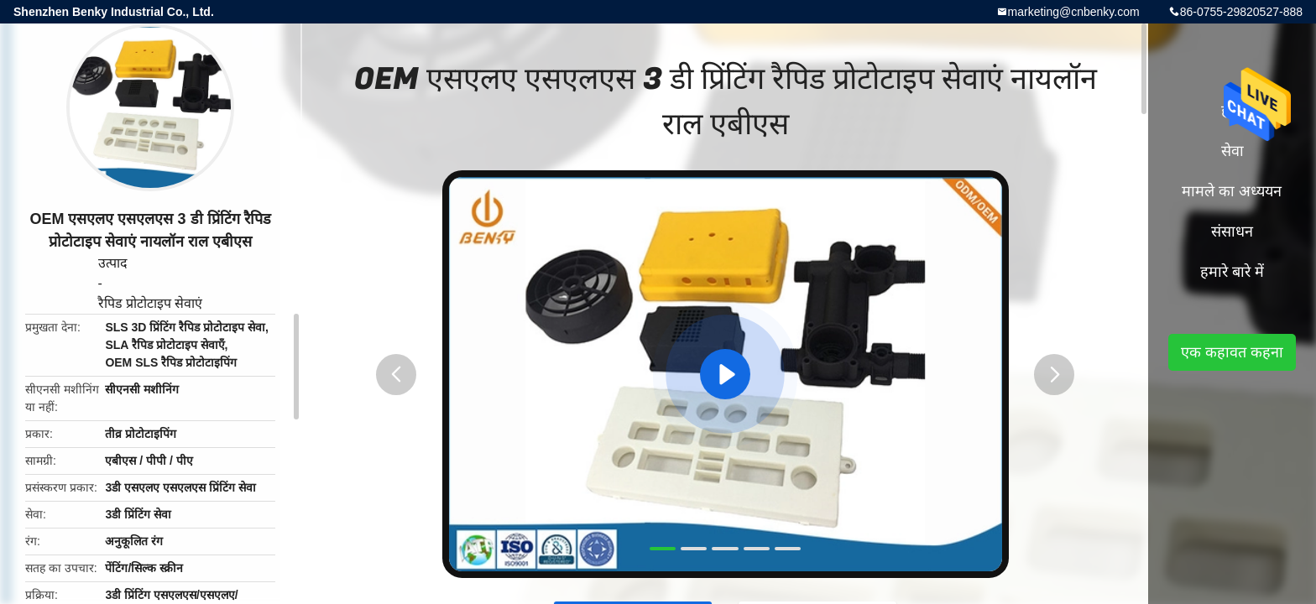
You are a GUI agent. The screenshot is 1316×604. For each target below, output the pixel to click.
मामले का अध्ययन (1232, 191)
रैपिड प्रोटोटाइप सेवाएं (150, 303)
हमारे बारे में (1232, 271)
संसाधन (1232, 231)
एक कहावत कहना (1232, 352)
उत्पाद (113, 263)
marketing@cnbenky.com (1074, 11)
